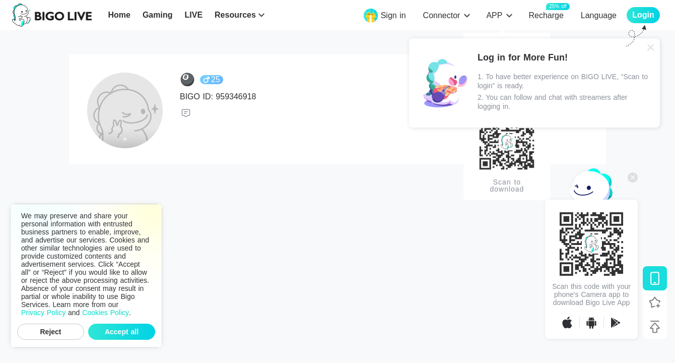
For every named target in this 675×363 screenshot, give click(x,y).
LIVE (193, 15)
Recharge (545, 15)
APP (494, 15)
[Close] (651, 47)
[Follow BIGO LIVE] (655, 302)
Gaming (158, 15)
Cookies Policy (105, 313)
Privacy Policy (43, 313)
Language (599, 15)
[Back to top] (655, 327)
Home (119, 15)
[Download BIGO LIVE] (655, 278)
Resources (235, 15)
